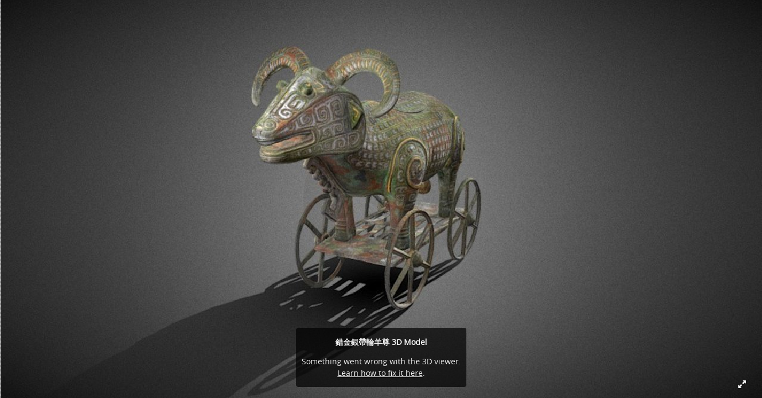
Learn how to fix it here (380, 373)
